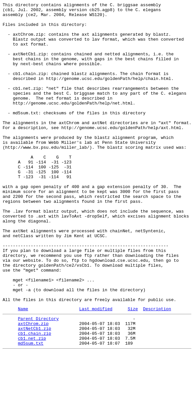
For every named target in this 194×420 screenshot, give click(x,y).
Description (157, 369)
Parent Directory (38, 380)
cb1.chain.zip (34, 398)
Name (23, 369)
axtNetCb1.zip (34, 392)
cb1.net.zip (32, 404)
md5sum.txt (31, 410)
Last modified (95, 369)
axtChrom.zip (33, 386)
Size (133, 369)
